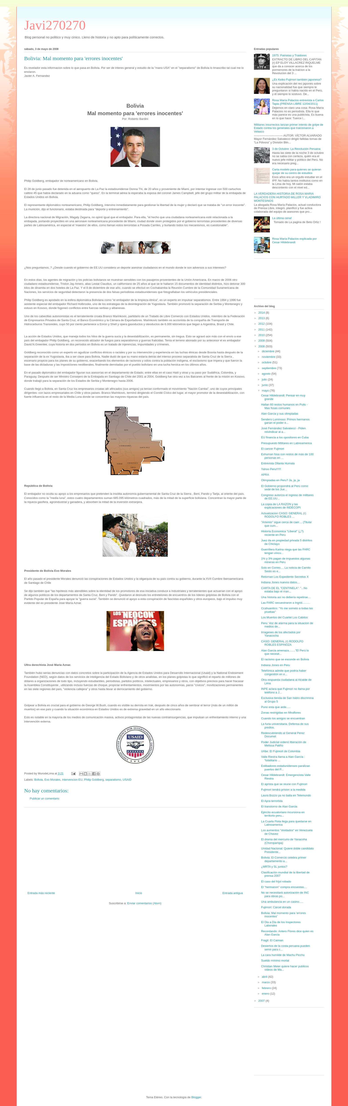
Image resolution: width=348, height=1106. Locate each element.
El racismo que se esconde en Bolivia (285, 659)
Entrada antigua (232, 893)
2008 (262, 346)
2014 (262, 312)
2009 (262, 340)
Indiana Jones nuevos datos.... (280, 582)
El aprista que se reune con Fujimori (284, 784)
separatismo (113, 779)
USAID (127, 779)
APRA (265, 474)
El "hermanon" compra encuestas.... (284, 887)
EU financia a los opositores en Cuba (284, 437)
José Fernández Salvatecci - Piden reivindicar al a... (283, 430)
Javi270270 (55, 25)
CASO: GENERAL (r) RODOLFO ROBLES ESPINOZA (282, 643)
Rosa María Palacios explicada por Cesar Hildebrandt (294, 240)
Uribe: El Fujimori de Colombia (280, 751)
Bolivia (38, 779)
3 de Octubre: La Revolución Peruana (296, 148)
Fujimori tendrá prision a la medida (283, 789)
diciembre (268, 351)
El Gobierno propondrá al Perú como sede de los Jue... (284, 487)
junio (265, 385)
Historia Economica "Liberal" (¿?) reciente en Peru (282, 533)
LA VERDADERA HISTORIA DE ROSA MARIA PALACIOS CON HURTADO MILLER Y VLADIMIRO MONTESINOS (287, 197)
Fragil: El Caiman (272, 940)
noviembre (269, 356)
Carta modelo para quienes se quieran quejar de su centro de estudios (296, 171)
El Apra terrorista (272, 801)
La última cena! (282, 218)
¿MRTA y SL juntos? (274, 866)
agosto (266, 373)
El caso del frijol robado (276, 881)
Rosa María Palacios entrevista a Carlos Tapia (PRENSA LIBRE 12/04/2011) (298, 102)
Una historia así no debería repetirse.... (286, 597)
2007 (262, 1000)
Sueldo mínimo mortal (275, 960)
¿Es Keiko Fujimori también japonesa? (297, 79)
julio (265, 379)
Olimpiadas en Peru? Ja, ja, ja (280, 480)
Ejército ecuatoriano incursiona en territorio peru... (282, 814)
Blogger (196, 1097)
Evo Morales (52, 779)
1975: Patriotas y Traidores (289, 55)
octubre (267, 362)
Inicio (138, 893)
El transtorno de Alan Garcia (279, 806)
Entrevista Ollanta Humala (278, 463)
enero (266, 993)
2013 (262, 318)
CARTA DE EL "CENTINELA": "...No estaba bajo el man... (284, 589)
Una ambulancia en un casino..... (282, 901)
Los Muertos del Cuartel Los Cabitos (284, 617)
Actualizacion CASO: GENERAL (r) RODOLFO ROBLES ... (283, 515)
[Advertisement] (135, 847)
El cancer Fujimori (272, 448)
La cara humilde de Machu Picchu (282, 955)
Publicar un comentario (44, 798)
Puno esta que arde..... (275, 707)
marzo (266, 982)
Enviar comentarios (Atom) (144, 903)
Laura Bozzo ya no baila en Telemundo (286, 795)
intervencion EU (72, 779)
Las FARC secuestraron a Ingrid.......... (285, 602)
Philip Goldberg (94, 779)
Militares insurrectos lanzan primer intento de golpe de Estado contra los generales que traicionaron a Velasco (288, 128)
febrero (267, 988)
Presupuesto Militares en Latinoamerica (286, 443)
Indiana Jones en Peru (275, 665)
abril (265, 976)
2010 (262, 335)
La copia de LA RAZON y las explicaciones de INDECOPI (281, 506)
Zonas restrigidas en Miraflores (281, 712)
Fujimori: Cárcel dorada (276, 907)
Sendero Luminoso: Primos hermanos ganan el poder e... (285, 421)
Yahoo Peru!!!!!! (271, 469)
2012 (262, 323)
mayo (266, 390)
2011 (262, 329)
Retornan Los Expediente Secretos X (284, 576)
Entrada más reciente (41, 893)
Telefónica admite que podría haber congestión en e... (283, 672)
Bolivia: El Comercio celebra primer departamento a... (283, 859)
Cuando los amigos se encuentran (283, 718)
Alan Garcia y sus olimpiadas (279, 413)
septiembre (269, 368)
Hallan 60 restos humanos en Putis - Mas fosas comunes (284, 406)
